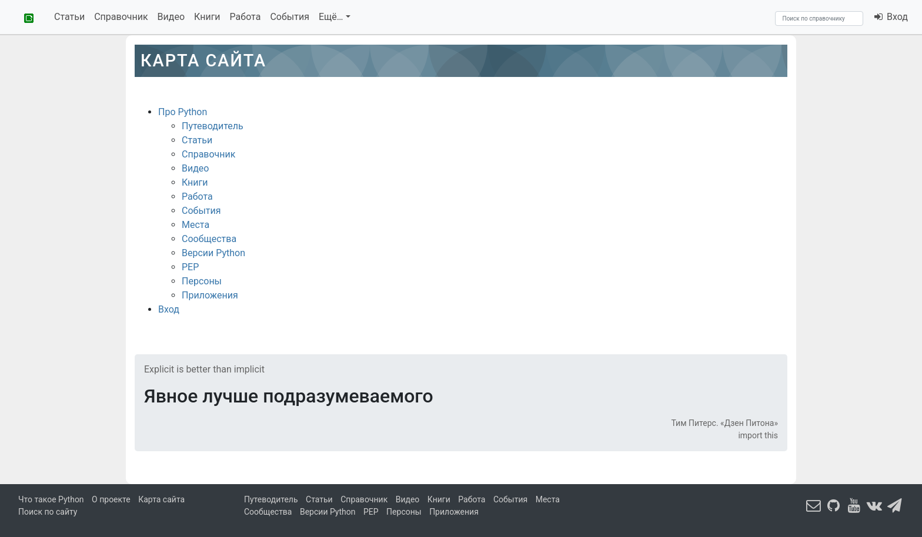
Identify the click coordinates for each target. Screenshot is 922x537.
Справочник (121, 16)
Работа (245, 16)
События (289, 16)
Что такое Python (51, 499)
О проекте (111, 499)
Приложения (210, 295)
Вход (890, 16)
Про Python (182, 112)
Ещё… (331, 16)
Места (195, 224)
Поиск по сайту (47, 511)
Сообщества (209, 238)
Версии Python (213, 253)
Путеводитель (212, 126)
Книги (207, 16)
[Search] (819, 18)
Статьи (69, 16)
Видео (171, 16)
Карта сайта (161, 499)
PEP (190, 267)
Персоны (202, 281)
